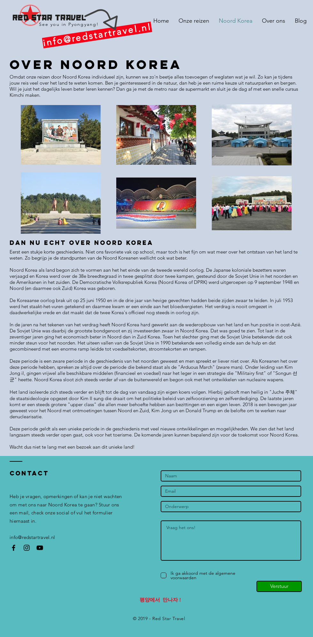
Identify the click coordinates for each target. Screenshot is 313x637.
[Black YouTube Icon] (40, 548)
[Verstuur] (279, 586)
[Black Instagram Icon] (27, 548)
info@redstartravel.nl (32, 537)
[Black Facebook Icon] (14, 548)
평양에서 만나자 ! (160, 600)
